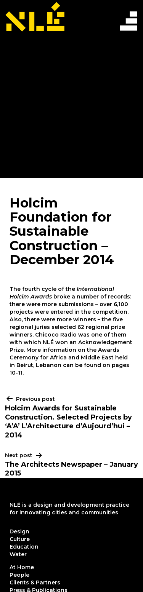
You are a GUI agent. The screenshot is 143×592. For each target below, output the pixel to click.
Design (19, 531)
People (19, 574)
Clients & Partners (35, 582)
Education (24, 546)
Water (18, 554)
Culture (20, 539)
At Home (22, 567)
